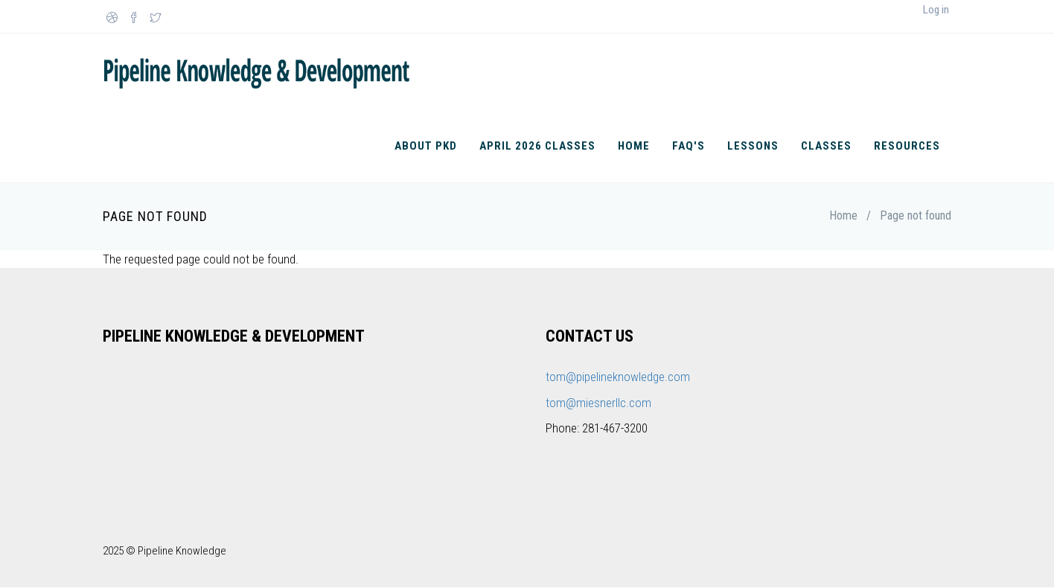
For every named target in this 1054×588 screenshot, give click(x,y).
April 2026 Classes (537, 146)
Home (634, 146)
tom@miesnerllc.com (598, 402)
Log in (936, 9)
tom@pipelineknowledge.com (618, 376)
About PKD (426, 146)
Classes (826, 146)
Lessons (753, 146)
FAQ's (688, 146)
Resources (907, 146)
